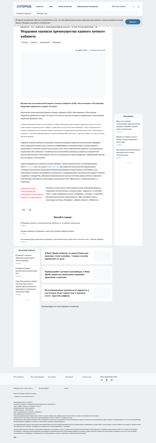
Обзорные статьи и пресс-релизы (23, 388)
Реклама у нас (42, 13)
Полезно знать (87, 377)
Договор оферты (44, 388)
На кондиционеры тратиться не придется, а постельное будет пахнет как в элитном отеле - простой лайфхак (63, 240)
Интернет (57, 42)
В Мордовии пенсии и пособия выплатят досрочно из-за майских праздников (63, 224)
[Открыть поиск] (133, 6)
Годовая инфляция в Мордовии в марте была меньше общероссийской (63, 232)
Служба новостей (97, 50)
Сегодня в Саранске (24, 13)
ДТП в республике (19, 377)
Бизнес (25, 42)
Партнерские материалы (87, 6)
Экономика (45, 42)
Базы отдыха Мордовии (37, 377)
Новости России (65, 6)
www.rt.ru (30, 167)
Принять (132, 22)
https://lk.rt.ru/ (53, 167)
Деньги (34, 42)
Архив (66, 388)
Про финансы (69, 377)
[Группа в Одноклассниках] (106, 380)
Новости (39, 6)
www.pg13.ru (33, 393)
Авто (51, 6)
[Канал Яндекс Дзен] (111, 380)
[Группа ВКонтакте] (101, 380)
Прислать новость (118, 6)
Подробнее (67, 426)
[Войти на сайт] (138, 6)
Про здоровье (52, 377)
